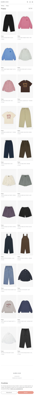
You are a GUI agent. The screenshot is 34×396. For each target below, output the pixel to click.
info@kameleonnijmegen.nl (17, 377)
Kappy (7, 5)
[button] (29, 2)
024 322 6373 (17, 376)
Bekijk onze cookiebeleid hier (16, 388)
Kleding (2, 5)
